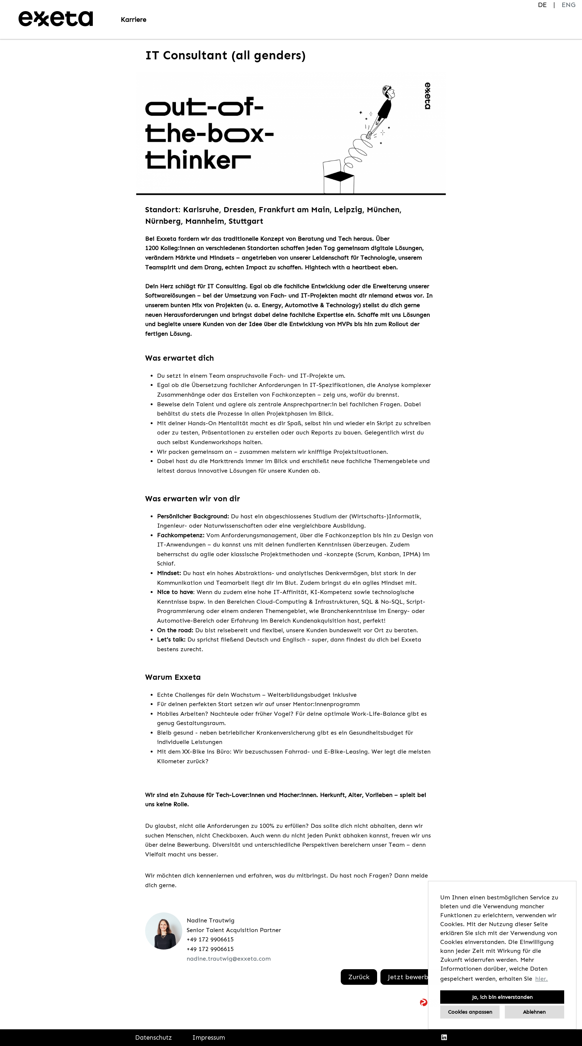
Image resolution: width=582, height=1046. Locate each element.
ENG (568, 5)
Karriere (133, 20)
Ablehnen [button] (534, 1012)
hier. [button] (541, 978)
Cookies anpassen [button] (470, 1012)
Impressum (208, 1037)
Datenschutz (153, 1037)
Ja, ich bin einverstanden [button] (502, 997)
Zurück (359, 977)
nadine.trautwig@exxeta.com (229, 958)
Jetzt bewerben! (413, 977)
